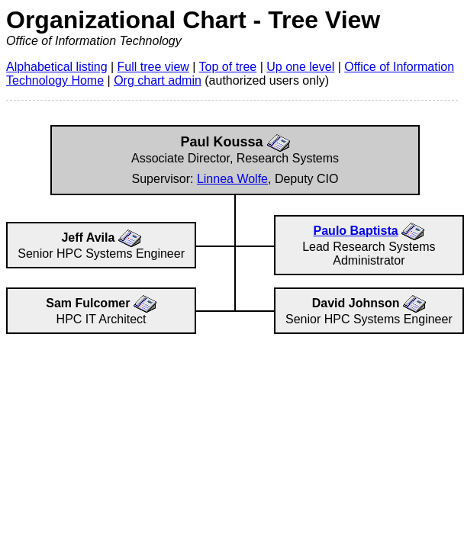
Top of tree (228, 66)
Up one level (300, 66)
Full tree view (153, 66)
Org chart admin (157, 80)
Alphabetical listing (57, 66)
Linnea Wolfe (232, 178)
